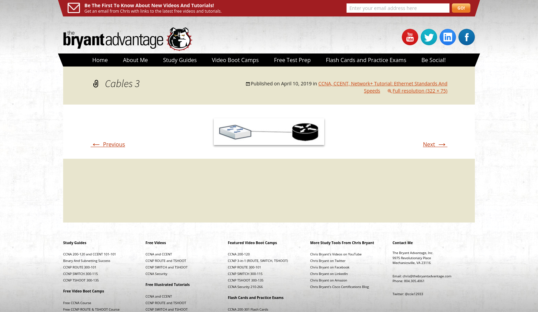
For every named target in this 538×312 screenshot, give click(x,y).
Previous (108, 144)
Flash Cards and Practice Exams (366, 60)
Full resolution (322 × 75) (420, 90)
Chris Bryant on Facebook (329, 267)
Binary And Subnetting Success (86, 261)
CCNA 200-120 (239, 254)
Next (435, 144)
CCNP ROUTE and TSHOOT (165, 261)
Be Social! (433, 60)
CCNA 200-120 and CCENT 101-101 (89, 254)
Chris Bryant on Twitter (328, 261)
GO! (461, 8)
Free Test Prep (292, 60)
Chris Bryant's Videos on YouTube (336, 254)
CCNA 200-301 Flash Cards (248, 309)
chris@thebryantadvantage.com (426, 276)
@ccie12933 (414, 294)
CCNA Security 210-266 (245, 287)
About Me (135, 60)
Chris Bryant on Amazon (328, 280)
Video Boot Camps (235, 60)
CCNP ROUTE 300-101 (79, 267)
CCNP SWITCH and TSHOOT (166, 267)
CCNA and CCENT (158, 254)
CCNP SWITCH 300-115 (80, 274)
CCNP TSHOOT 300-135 (81, 280)
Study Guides (180, 60)
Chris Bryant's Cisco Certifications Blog (339, 287)
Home (100, 60)
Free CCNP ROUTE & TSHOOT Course (91, 309)
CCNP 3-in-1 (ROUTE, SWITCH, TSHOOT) (258, 261)
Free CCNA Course (77, 303)
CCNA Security (156, 274)
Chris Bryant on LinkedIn (329, 274)
